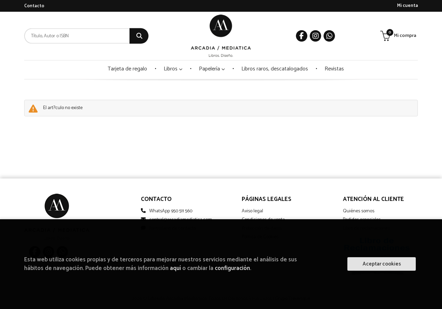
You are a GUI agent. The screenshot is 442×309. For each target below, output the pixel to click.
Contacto (34, 6)
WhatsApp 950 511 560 (170, 211)
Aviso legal (252, 211)
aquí (175, 268)
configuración (232, 268)
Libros (173, 69)
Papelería (212, 69)
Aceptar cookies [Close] (382, 264)
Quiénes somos (358, 211)
